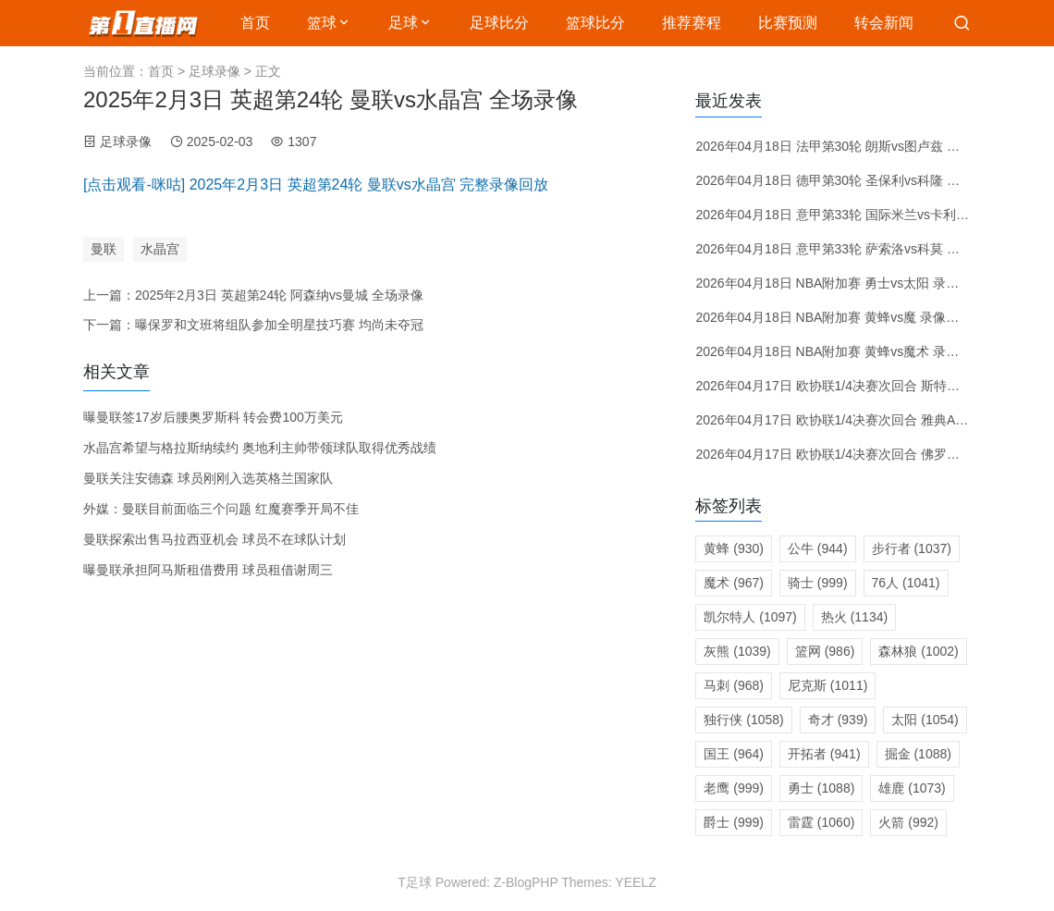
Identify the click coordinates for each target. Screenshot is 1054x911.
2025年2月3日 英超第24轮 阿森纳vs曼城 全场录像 (279, 295)
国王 (734, 753)
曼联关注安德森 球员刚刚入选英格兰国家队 (208, 478)
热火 (854, 616)
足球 (403, 23)
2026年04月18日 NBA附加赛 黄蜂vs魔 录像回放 (833, 317)
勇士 (821, 788)
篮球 (322, 23)
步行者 (911, 548)
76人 (906, 582)
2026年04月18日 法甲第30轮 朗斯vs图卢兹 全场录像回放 (859, 146)
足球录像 (214, 71)
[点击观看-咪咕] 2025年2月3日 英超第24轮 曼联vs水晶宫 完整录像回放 (315, 184)
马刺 (734, 685)
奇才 (838, 719)
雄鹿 (911, 788)
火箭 (908, 822)
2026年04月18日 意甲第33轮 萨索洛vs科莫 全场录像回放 (859, 248)
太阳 (924, 719)
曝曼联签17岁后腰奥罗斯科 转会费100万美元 (213, 417)
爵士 (734, 822)
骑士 (818, 582)
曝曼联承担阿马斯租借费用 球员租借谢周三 (208, 569)
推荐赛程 (691, 23)
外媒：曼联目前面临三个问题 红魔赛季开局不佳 (221, 508)
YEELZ (635, 882)
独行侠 (743, 719)
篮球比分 (595, 23)
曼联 (103, 248)
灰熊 (737, 651)
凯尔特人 (750, 616)
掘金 (918, 753)
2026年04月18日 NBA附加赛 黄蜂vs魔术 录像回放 (840, 351)
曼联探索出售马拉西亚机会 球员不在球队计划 (214, 539)
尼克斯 (827, 685)
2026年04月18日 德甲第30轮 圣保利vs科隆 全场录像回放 (859, 180)
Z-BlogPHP (526, 882)
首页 (255, 23)
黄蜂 (734, 548)
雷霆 (821, 822)
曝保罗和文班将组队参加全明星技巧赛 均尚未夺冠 (279, 324)
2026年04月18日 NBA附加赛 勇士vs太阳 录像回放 (840, 283)
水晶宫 (160, 248)
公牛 (818, 548)
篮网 (825, 651)
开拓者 (824, 753)
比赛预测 (787, 23)
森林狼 (918, 651)
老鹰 (734, 788)
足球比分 (499, 23)
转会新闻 (883, 23)
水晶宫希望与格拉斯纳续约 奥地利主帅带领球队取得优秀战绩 (259, 447)
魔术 (734, 582)
